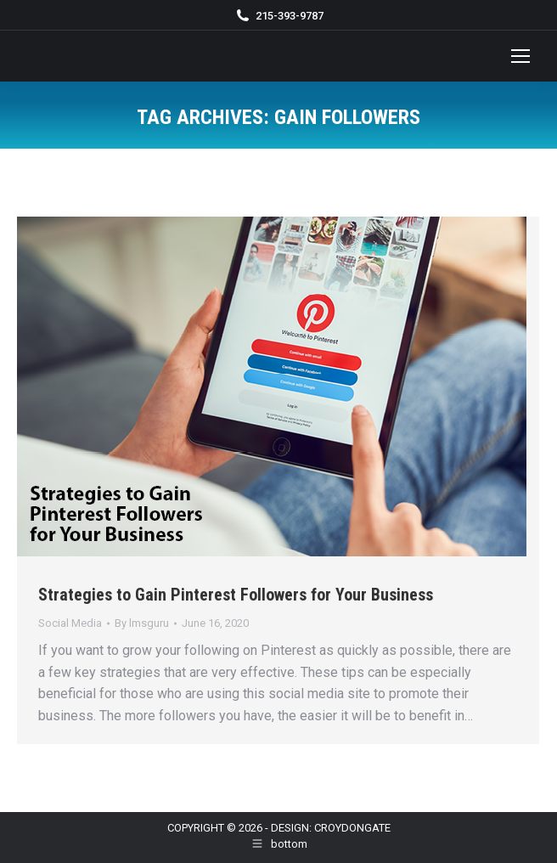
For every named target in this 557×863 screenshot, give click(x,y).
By (142, 623)
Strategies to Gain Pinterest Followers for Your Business (235, 594)
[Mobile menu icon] (520, 56)
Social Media (70, 623)
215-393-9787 (290, 15)
